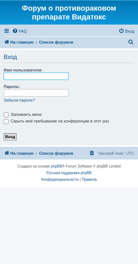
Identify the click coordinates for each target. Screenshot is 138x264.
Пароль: (12, 86)
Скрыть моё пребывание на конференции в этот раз (56, 121)
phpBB (56, 166)
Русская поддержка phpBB (69, 173)
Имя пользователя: (23, 70)
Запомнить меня (23, 114)
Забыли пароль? (19, 100)
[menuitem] (19, 31)
